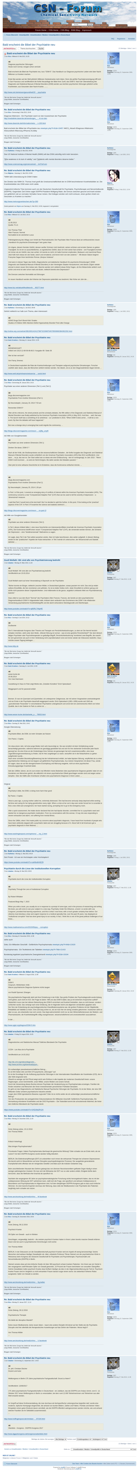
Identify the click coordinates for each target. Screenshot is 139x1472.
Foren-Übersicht (12, 35)
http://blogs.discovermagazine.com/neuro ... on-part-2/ (25, 510)
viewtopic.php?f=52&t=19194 (57, 954)
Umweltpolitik (24, 35)
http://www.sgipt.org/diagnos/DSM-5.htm (20, 1025)
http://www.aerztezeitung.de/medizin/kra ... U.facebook (25, 1341)
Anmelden (131, 39)
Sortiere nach (79, 1439)
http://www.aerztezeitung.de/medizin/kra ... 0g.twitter (24, 1282)
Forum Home (40, 30)
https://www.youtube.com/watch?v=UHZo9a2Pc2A (23, 1110)
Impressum (86, 30)
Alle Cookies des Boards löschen (91, 1463)
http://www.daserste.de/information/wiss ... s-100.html (25, 123)
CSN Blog (64, 30)
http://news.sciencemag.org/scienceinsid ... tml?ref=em (25, 164)
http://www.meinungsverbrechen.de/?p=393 (21, 201)
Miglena (10, 173)
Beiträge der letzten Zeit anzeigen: (49, 1439)
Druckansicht (128, 34)
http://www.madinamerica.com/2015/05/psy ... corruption (26, 927)
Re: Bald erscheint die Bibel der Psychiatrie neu (27, 109)
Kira (9, 56)
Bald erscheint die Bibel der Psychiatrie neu (29, 44)
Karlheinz (11, 150)
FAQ (112, 39)
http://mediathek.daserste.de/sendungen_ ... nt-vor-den (25, 118)
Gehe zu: (67, 1449)
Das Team (75, 1463)
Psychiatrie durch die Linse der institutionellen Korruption (32, 868)
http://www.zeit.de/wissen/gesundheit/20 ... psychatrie (25, 92)
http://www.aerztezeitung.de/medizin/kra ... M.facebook (25, 1197)
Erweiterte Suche (87, 26)
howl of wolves (13, 340)
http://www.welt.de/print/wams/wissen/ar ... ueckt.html (25, 374)
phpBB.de (78, 1469)
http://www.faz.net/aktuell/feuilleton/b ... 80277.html (24, 288)
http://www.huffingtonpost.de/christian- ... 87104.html (24, 1419)
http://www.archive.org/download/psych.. (23, 1064)
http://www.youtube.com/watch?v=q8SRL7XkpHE (23, 609)
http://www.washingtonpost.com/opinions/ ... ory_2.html (25, 834)
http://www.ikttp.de (11, 646)
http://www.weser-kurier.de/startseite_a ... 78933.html (25, 714)
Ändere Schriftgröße (133, 34)
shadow (10, 563)
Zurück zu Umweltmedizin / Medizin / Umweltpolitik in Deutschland (26, 1449)
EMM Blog (75, 30)
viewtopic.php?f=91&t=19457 (52, 128)
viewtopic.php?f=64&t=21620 (64, 945)
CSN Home (53, 30)
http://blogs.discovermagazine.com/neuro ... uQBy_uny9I (26, 431)
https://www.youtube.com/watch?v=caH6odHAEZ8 (23, 862)
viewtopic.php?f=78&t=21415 (54, 950)
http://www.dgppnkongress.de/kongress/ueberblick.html (25, 1434)
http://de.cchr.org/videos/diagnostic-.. (22, 1062)
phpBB (63, 1467)
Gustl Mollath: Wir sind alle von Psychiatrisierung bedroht (32, 560)
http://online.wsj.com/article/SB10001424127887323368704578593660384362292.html (38, 331)
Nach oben (134, 105)
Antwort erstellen (10, 48)
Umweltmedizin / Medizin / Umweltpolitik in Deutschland (50, 35)
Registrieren (121, 39)
